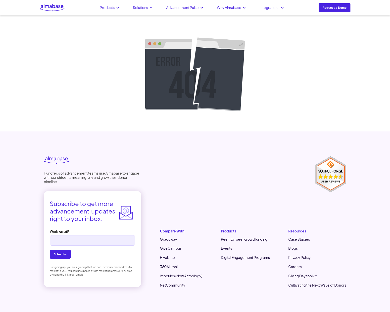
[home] (52, 7)
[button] (109, 7)
